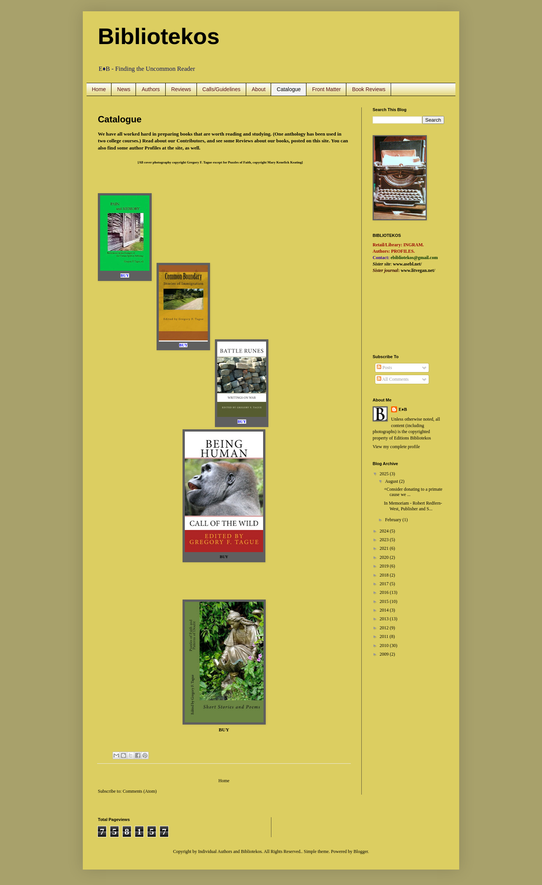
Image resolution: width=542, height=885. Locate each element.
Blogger (360, 851)
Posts (384, 367)
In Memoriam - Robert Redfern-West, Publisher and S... (413, 505)
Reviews (181, 89)
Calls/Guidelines (221, 89)
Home (99, 89)
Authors (151, 89)
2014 (385, 610)
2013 (385, 618)
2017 (385, 583)
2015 (385, 601)
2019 (385, 566)
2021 (385, 548)
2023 (385, 539)
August (392, 481)
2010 (385, 645)
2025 (385, 473)
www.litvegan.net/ (418, 270)
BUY (224, 557)
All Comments (393, 379)
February (393, 519)
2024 (385, 531)
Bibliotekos (158, 36)
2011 (385, 636)
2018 (385, 575)
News (123, 89)
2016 (385, 592)
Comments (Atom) (140, 791)
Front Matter (326, 89)
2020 (385, 557)
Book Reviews (368, 89)
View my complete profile (396, 446)
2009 (385, 654)
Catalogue (289, 89)
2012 (385, 627)
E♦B (403, 409)
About (259, 89)
